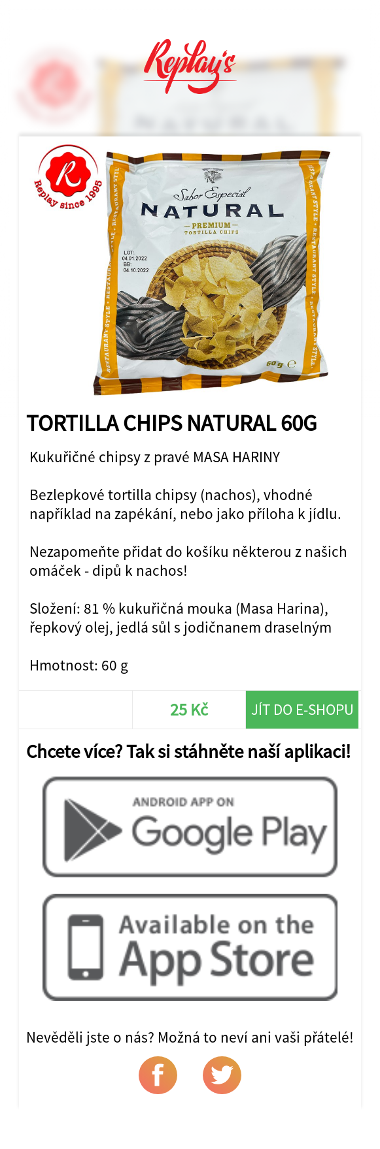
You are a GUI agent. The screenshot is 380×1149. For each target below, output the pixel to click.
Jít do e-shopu (302, 709)
